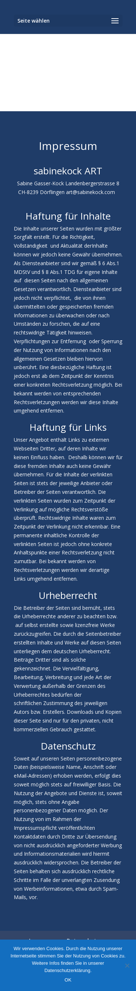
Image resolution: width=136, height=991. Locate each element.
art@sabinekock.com (90, 192)
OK (68, 980)
